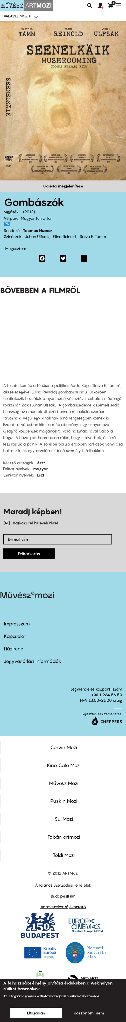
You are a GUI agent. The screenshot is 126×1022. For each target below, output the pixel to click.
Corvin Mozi (63, 747)
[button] (102, 5)
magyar (40, 468)
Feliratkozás (29, 553)
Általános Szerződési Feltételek (63, 885)
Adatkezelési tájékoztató (63, 906)
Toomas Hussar (37, 230)
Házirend (14, 648)
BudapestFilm (63, 896)
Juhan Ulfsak (37, 236)
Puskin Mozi (63, 801)
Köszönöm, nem (89, 1013)
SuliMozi (64, 819)
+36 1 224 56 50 (106, 694)
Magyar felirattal (36, 218)
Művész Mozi (63, 783)
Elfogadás (36, 1013)
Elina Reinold (64, 236)
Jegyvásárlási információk (32, 661)
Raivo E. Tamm (93, 236)
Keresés (89, 5)
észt (41, 462)
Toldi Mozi (64, 855)
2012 (29, 211)
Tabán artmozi (63, 837)
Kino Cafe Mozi (64, 765)
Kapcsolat (15, 636)
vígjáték (11, 211)
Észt (40, 475)
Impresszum (17, 623)
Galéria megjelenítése (63, 186)
